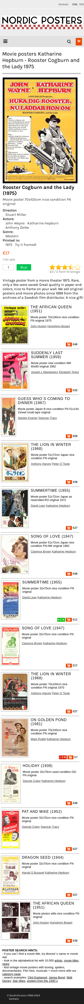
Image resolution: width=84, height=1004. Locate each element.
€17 (72, 665)
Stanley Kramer (28, 418)
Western (12, 236)
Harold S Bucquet (33, 872)
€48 (72, 344)
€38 (72, 482)
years (5, 964)
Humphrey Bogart (58, 326)
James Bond (57, 977)
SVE (81, 4)
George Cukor (32, 781)
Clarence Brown (41, 551)
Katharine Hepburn (43, 223)
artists (58, 960)
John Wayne (15, 223)
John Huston (38, 326)
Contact (63, 4)
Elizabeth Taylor (69, 372)
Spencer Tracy (47, 418)
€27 (72, 527)
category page (11, 974)
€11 (72, 619)
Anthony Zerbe (17, 227)
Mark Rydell (38, 739)
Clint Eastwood (37, 977)
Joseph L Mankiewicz (44, 372)
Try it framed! (25, 244)
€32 (72, 390)
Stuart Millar (15, 214)
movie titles (71, 960)
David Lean (38, 505)
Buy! (23, 267)
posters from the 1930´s (42, 981)
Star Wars (19, 981)
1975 (8, 244)
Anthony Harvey (41, 464)
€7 (72, 757)
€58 (72, 436)
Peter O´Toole (61, 464)
